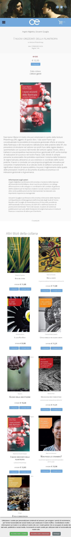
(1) (61, 22)
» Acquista (35, 64)
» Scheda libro (25, 285)
